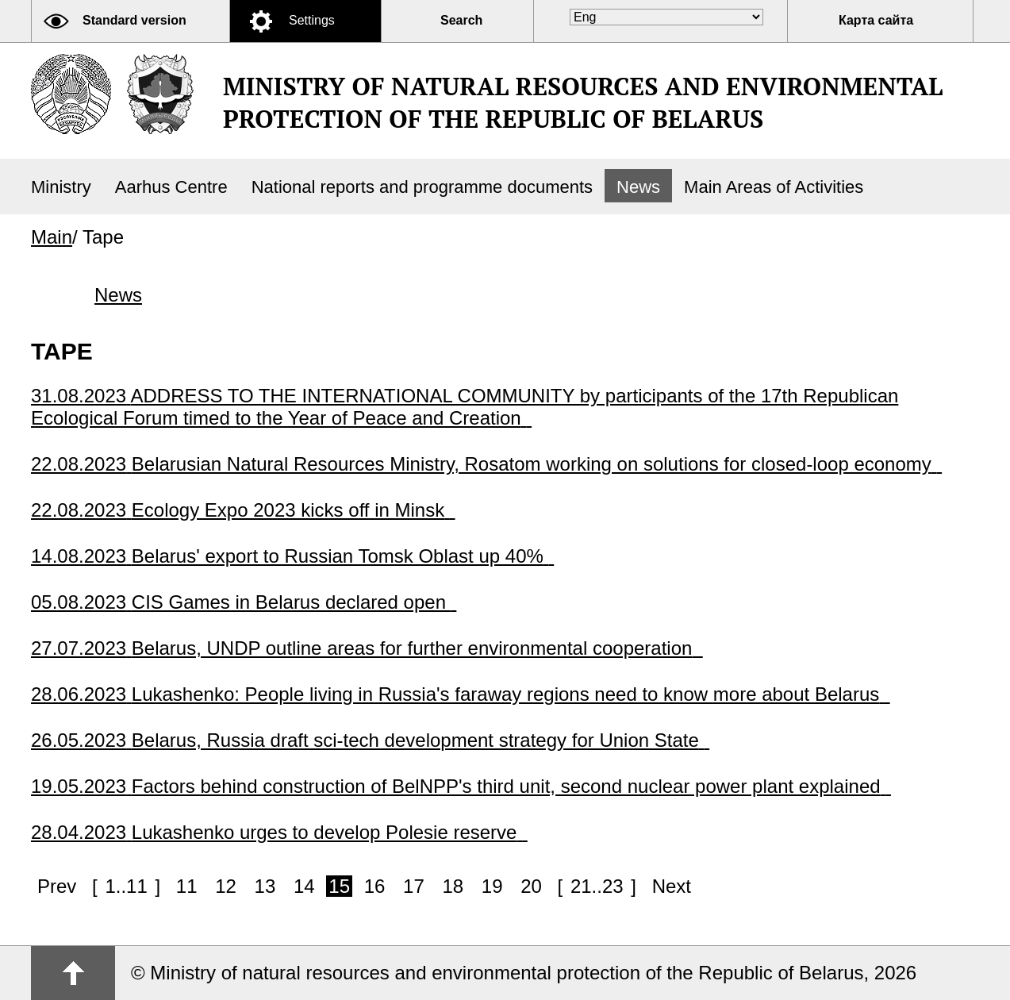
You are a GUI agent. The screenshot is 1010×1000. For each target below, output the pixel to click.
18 (452, 886)
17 (413, 886)
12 (225, 886)
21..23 (597, 886)
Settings (312, 20)
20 (531, 886)
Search (461, 20)
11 (187, 886)
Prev (56, 886)
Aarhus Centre (171, 187)
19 (492, 886)
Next (671, 886)
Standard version (134, 20)
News (638, 187)
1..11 (126, 886)
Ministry (61, 187)
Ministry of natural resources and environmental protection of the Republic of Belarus (583, 102)
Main (51, 237)
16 (375, 886)
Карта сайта (876, 20)
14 (304, 886)
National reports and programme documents (422, 187)
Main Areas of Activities (773, 187)
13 (265, 886)
